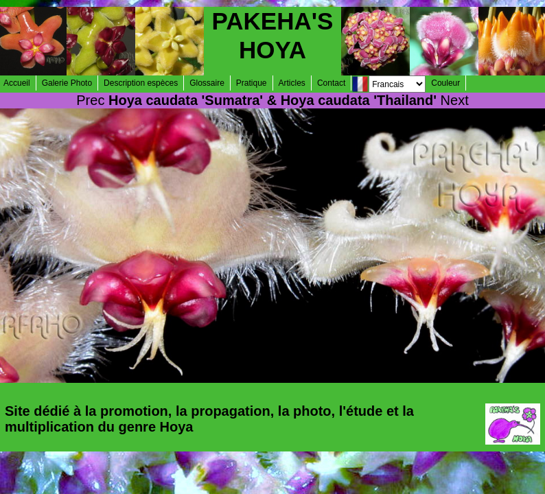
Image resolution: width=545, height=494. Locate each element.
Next (455, 100)
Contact (331, 83)
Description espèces (141, 83)
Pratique (251, 83)
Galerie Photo (67, 83)
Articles (292, 83)
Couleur (445, 83)
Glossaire (206, 83)
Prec (90, 100)
